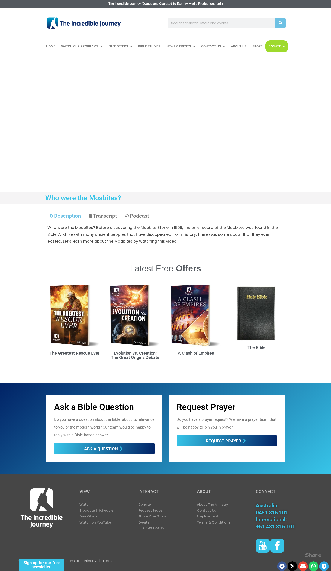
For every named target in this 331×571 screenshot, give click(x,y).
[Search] (280, 23)
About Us (238, 46)
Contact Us (213, 46)
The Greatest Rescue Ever (74, 353)
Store (257, 46)
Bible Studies (149, 46)
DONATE (276, 46)
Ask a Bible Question (94, 407)
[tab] (65, 216)
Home (50, 46)
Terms (107, 560)
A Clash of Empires (196, 353)
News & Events (180, 46)
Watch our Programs (81, 46)
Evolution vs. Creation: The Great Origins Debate (135, 355)
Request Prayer (206, 407)
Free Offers (120, 46)
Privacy (90, 560)
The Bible (256, 347)
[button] (282, 566)
